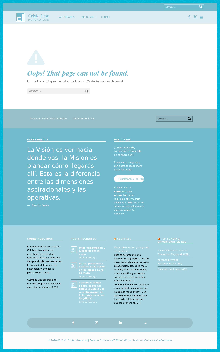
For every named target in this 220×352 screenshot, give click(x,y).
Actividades (67, 17)
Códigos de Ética (83, 118)
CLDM (104, 17)
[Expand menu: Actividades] (76, 17)
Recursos (88, 17)
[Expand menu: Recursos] (95, 17)
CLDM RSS (124, 238)
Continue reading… (88, 257)
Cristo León (38, 15)
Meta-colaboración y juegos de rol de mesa (92, 250)
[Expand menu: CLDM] (109, 17)
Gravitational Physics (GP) (172, 269)
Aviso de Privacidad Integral (48, 118)
